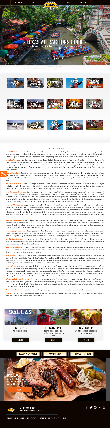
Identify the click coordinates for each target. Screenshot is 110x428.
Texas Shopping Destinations (55, 104)
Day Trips (83, 2)
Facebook (87, 407)
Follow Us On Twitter (28, 353)
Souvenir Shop (55, 353)
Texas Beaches (15, 125)
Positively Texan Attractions (35, 125)
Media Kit (9, 418)
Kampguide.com (24, 418)
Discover (32, 2)
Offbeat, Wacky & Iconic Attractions (55, 125)
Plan (68, 2)
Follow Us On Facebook (82, 353)
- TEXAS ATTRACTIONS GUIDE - (55, 35)
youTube (104, 407)
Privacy (58, 418)
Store (16, 418)
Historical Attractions (55, 83)
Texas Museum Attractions (94, 104)
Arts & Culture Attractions (74, 104)
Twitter (91, 407)
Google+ (100, 407)
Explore (20, 340)
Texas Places (18, 2)
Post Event (34, 418)
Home (48, 148)
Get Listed (43, 418)
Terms (64, 418)
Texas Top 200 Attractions (15, 104)
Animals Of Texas (15, 83)
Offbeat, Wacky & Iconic (75, 83)
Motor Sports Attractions (74, 125)
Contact (50, 418)
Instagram (95, 407)
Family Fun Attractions (35, 83)
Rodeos (94, 125)
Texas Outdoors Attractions (35, 104)
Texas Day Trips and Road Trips (94, 83)
